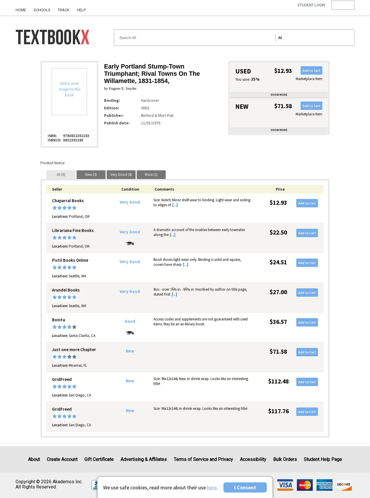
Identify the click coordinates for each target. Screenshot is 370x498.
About (34, 459)
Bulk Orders (285, 459)
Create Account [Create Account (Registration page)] (62, 459)
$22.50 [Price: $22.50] (278, 232)
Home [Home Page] (21, 10)
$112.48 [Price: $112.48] (278, 381)
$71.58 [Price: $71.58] (278, 351)
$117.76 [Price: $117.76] (278, 411)
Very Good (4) (121, 174)
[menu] (343, 10)
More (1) (151, 174)
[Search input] (234, 37)
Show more (279, 95)
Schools (42, 10)
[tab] (61, 174)
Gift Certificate (99, 459)
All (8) (61, 174)
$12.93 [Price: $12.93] (278, 202)
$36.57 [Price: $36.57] (278, 322)
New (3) (91, 174)
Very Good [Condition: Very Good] (130, 202)
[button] (343, 10)
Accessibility (253, 459)
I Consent (245, 487)
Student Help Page (323, 459)
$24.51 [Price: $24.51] (278, 262)
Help (81, 10)
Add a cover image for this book (69, 89)
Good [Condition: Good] (130, 321)
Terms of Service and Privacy (203, 459)
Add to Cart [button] (311, 70)
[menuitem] (23, 8)
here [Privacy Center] (212, 487)
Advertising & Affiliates (144, 459)
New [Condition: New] (130, 351)
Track (63, 10)
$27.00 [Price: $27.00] (278, 292)
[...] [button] (175, 204)
